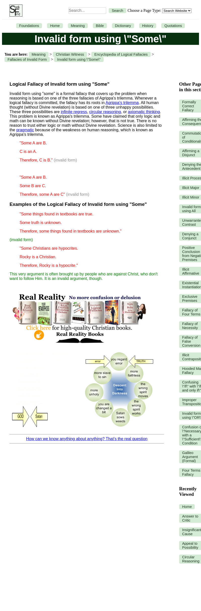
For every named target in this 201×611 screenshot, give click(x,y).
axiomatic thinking (144, 112)
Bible (100, 26)
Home (55, 26)
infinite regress (74, 112)
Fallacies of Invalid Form (27, 59)
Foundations (29, 26)
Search (117, 11)
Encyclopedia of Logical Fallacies (121, 54)
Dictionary (123, 26)
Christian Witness (70, 54)
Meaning (78, 26)
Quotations (173, 26)
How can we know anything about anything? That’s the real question (86, 439)
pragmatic (25, 130)
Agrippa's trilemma (122, 103)
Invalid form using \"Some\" (79, 59)
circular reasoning (105, 112)
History (147, 26)
